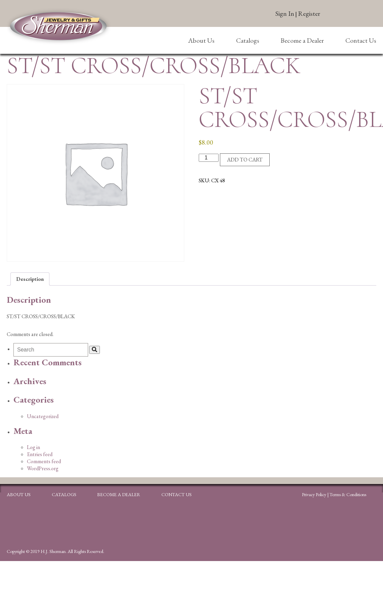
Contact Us (360, 40)
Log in (33, 447)
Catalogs (247, 40)
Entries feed (39, 454)
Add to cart (245, 159)
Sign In (284, 13)
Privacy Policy (314, 494)
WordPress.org (43, 468)
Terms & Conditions (348, 494)
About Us (201, 40)
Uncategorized (43, 416)
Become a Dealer (302, 40)
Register (309, 13)
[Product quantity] (208, 158)
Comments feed (44, 461)
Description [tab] (30, 279)
